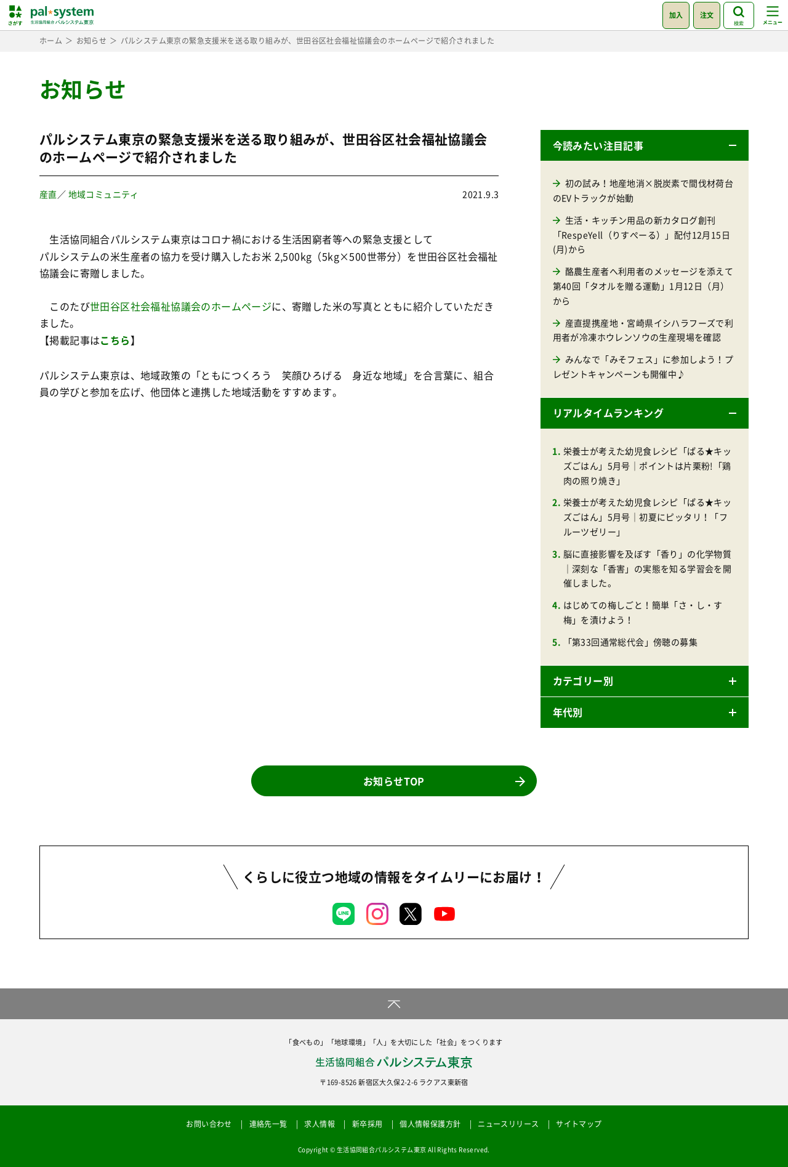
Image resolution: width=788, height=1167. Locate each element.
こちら (115, 340)
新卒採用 (367, 1123)
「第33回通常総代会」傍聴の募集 (630, 642)
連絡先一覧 (268, 1123)
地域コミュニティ (103, 194)
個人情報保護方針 (430, 1123)
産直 (48, 194)
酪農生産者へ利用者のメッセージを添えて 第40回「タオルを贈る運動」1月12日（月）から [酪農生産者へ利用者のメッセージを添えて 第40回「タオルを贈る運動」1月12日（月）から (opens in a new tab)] (643, 286)
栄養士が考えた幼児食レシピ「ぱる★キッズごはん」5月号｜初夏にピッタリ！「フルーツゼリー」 (647, 517)
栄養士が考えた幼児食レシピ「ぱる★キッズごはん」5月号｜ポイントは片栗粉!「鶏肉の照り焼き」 (647, 466)
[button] (645, 145)
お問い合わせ (208, 1123)
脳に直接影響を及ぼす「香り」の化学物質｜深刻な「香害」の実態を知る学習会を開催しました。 (647, 568)
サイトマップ (578, 1123)
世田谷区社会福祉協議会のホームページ (180, 306)
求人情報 (319, 1123)
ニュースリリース (508, 1123)
